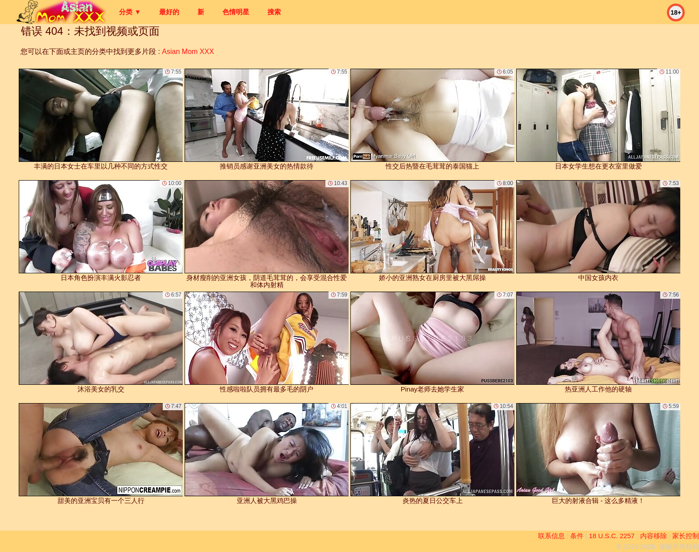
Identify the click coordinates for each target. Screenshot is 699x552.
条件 (577, 536)
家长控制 (685, 536)
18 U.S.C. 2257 (612, 536)
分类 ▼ (130, 12)
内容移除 (653, 536)
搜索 (274, 12)
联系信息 (551, 536)
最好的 (169, 12)
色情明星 (235, 12)
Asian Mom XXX (188, 51)
